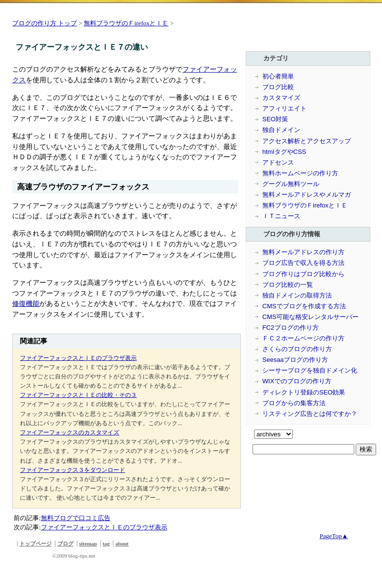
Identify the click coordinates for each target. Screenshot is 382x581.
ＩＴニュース (281, 216)
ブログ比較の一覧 (287, 284)
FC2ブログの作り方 (290, 327)
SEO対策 (275, 119)
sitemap (88, 543)
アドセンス (278, 162)
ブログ (65, 543)
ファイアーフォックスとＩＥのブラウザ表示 (78, 358)
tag (106, 543)
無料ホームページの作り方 (300, 173)
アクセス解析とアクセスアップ (306, 141)
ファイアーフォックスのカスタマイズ (69, 432)
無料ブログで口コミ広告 (75, 518)
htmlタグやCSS (284, 151)
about (121, 543)
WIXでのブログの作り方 (296, 381)
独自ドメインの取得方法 (297, 295)
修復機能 (25, 303)
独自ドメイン (281, 129)
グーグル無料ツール (290, 183)
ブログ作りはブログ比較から (303, 274)
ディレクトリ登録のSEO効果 (303, 392)
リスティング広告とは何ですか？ (309, 413)
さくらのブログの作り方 (297, 349)
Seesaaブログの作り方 (295, 359)
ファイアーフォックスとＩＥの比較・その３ (78, 395)
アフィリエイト (284, 108)
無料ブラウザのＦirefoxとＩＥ (126, 23)
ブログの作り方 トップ (44, 23)
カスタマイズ (281, 97)
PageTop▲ (334, 536)
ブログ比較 (278, 87)
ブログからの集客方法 (294, 403)
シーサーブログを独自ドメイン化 (309, 370)
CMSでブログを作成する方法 (304, 306)
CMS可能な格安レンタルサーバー (310, 316)
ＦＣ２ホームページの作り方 (303, 338)
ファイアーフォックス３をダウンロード (72, 470)
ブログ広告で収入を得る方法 (303, 262)
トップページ (35, 543)
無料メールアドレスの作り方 (303, 252)
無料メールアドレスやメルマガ (306, 194)
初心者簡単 (278, 76)
